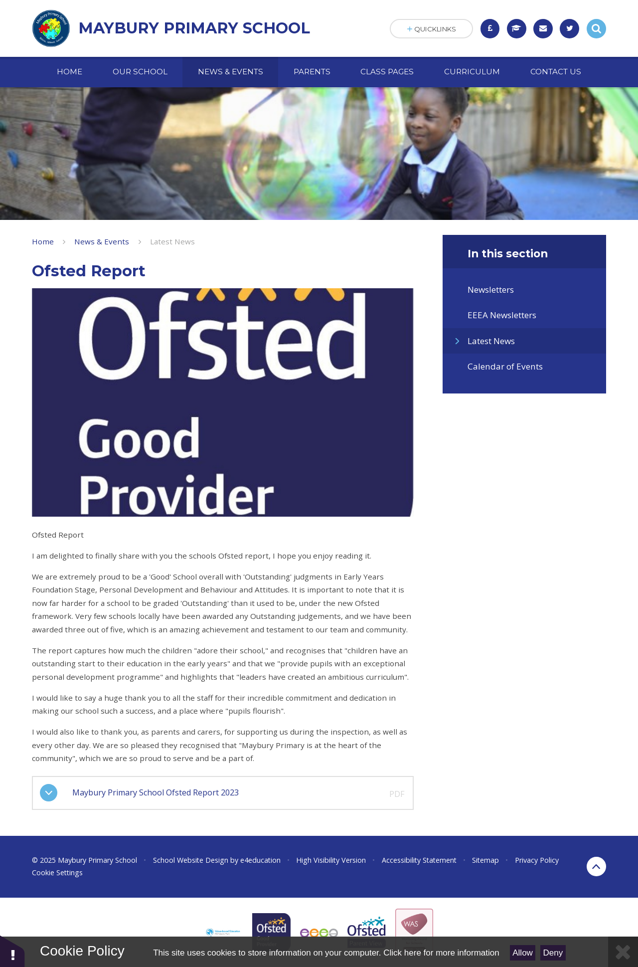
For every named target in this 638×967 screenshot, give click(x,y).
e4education (260, 860)
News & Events (101, 241)
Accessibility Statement (419, 860)
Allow (522, 953)
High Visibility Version (331, 860)
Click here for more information (441, 953)
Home (43, 241)
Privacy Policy (537, 860)
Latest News (172, 241)
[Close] (623, 952)
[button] (12, 951)
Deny (553, 953)
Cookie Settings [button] (57, 872)
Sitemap (485, 860)
